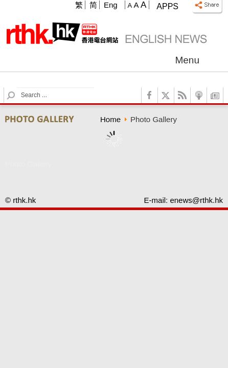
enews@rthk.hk (196, 200)
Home (110, 119)
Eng (111, 5)
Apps (167, 6)
